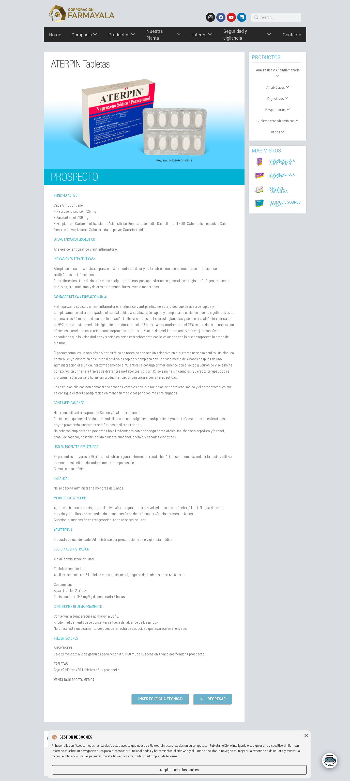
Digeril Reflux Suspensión (282, 162)
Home (55, 34)
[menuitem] (278, 73)
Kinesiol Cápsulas (278, 190)
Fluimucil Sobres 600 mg (285, 204)
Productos (122, 34)
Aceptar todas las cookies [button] (179, 770)
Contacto (292, 34)
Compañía (84, 34)
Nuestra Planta (163, 34)
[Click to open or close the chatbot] (329, 761)
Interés (202, 34)
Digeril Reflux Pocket (282, 176)
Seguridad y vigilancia (247, 34)
